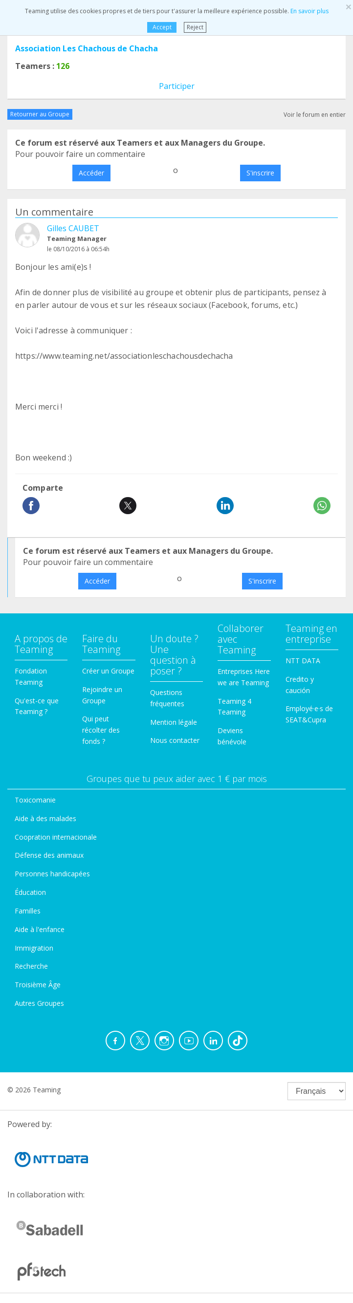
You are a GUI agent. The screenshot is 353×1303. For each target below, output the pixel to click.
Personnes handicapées (52, 873)
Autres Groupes (39, 1003)
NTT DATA (303, 660)
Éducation (30, 892)
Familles (28, 910)
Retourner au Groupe (39, 114)
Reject (195, 27)
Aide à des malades (45, 818)
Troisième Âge (38, 984)
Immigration (34, 948)
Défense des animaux (49, 855)
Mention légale (173, 722)
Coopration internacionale (56, 837)
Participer (177, 86)
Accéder (91, 172)
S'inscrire (260, 172)
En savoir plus (309, 11)
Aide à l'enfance (40, 929)
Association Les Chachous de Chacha (86, 48)
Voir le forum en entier (315, 114)
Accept (161, 27)
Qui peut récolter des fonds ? (101, 730)
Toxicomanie (35, 799)
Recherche (31, 966)
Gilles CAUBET (73, 228)
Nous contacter (174, 740)
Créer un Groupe (108, 670)
